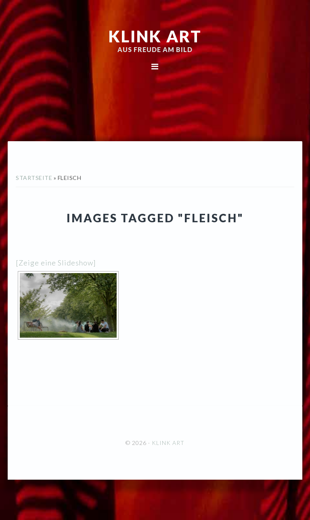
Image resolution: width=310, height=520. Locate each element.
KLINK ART (155, 36)
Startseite (34, 177)
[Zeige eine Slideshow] (56, 262)
